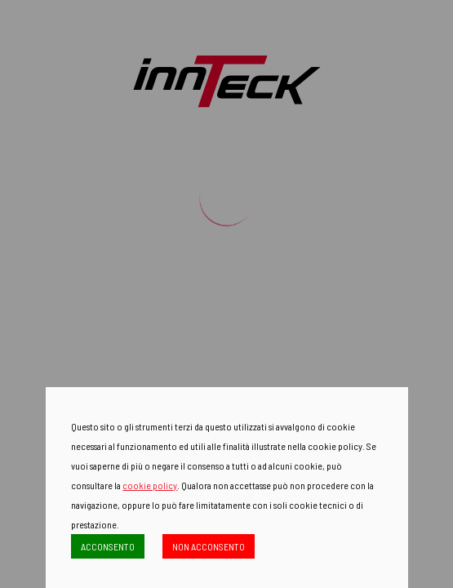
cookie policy (149, 485)
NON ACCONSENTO (208, 546)
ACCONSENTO (108, 546)
